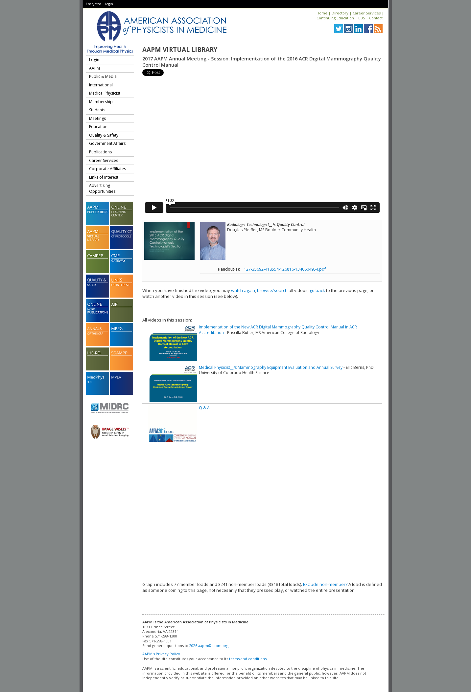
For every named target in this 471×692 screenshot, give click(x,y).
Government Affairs (107, 143)
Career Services (367, 13)
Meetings (97, 118)
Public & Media (103, 76)
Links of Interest (103, 177)
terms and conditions (248, 658)
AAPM (94, 68)
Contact (376, 17)
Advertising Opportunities (102, 188)
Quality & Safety (103, 135)
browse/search (272, 290)
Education (98, 126)
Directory (340, 13)
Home (322, 13)
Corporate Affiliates (107, 168)
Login (109, 4)
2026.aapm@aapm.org (208, 645)
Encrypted (93, 4)
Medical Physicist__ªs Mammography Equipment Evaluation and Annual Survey (270, 367)
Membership (101, 101)
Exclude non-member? (325, 584)
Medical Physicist (104, 93)
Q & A (204, 408)
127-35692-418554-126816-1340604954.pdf (285, 269)
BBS (361, 17)
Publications (100, 152)
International (101, 85)
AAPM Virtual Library (179, 49)
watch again (243, 290)
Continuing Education (335, 17)
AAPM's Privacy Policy (161, 653)
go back (317, 290)
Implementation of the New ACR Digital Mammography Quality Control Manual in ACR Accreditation (278, 329)
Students (97, 110)
